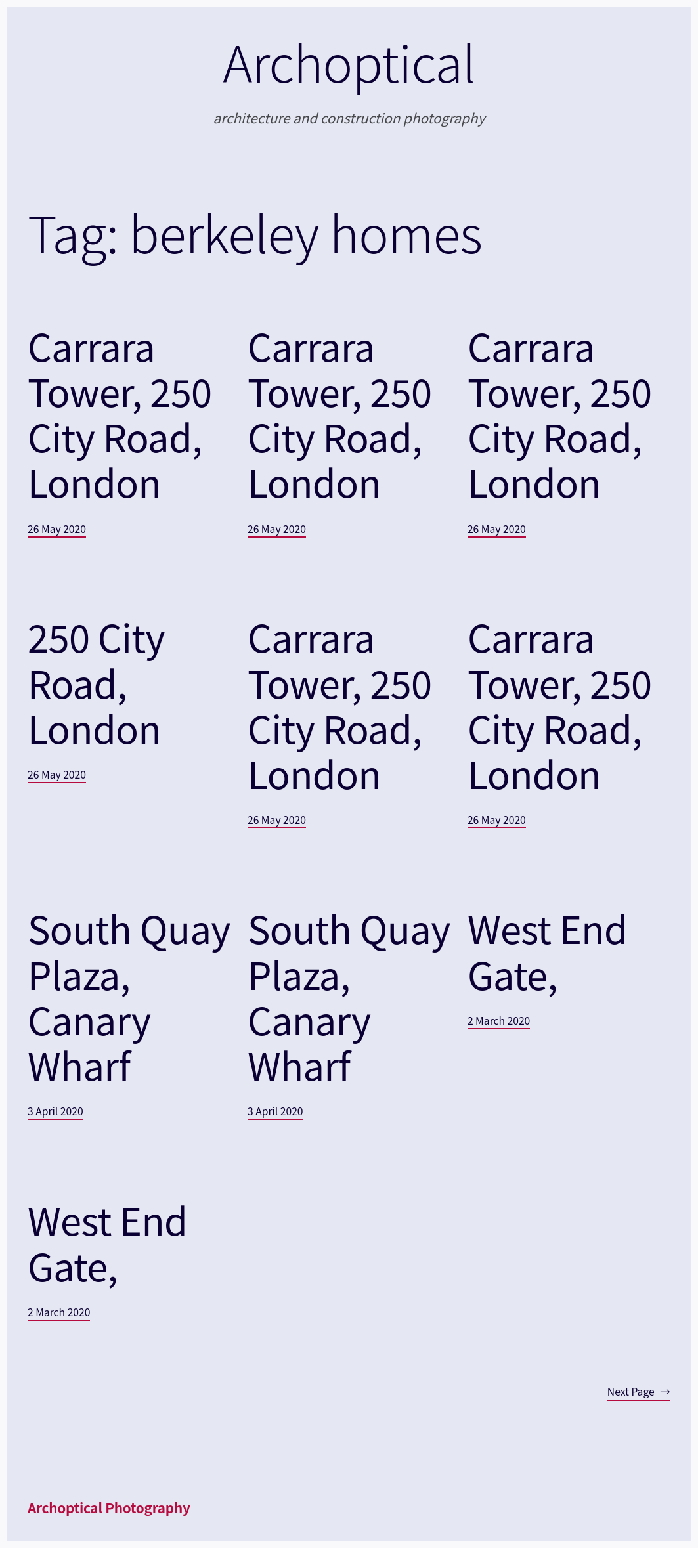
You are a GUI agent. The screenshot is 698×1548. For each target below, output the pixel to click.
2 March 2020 (499, 1020)
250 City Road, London (96, 682)
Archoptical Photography (109, 1507)
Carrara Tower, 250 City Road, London (120, 414)
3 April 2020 (55, 1111)
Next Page (638, 1391)
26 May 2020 (57, 528)
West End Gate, (547, 951)
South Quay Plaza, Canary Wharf (129, 996)
